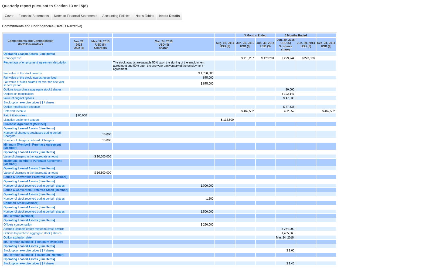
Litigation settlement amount (21, 119)
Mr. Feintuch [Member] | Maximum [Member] (34, 254)
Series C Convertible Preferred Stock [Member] (35, 190)
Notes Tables (144, 16)
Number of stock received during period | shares (34, 185)
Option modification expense (22, 106)
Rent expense (12, 58)
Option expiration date (18, 237)
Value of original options (19, 98)
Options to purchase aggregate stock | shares (33, 89)
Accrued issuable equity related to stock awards (34, 228)
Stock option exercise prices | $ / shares (29, 102)
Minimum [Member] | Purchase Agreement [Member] (32, 146)
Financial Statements (34, 16)
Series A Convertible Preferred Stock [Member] (35, 177)
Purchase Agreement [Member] (25, 124)
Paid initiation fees (15, 115)
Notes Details (169, 16)
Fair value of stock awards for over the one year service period (34, 83)
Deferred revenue (15, 111)
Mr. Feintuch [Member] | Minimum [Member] (33, 241)
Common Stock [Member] (21, 202)
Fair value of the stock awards (23, 73)
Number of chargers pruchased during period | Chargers (33, 134)
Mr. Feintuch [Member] (19, 215)
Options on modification (18, 93)
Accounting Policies (116, 16)
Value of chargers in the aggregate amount (31, 156)
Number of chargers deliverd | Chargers (29, 140)
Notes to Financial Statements (75, 16)
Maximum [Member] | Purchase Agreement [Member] (33, 162)
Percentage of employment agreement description (35, 62)
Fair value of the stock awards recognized (30, 77)
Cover (9, 16)
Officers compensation (18, 224)
